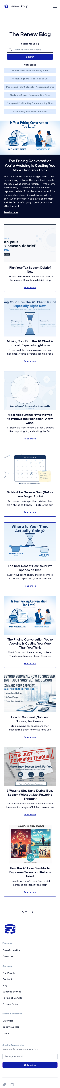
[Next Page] (33, 912)
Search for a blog (30, 44)
